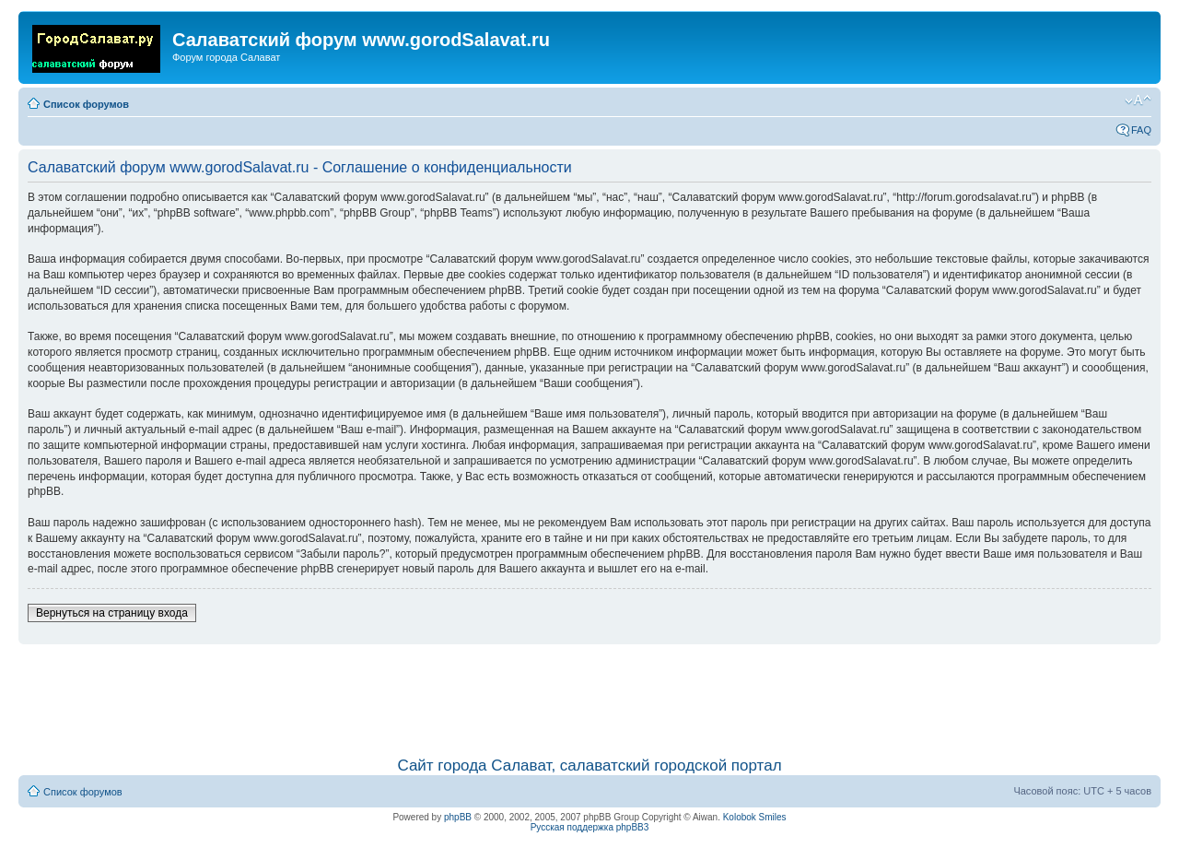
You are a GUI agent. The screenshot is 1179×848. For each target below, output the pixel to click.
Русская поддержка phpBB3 (590, 827)
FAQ (1141, 129)
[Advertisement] (589, 691)
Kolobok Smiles (755, 817)
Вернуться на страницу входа (112, 613)
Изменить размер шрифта (1138, 100)
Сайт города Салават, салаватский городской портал (589, 765)
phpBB (458, 817)
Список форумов (86, 104)
